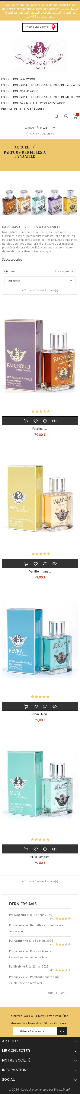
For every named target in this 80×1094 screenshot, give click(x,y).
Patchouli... (40, 429)
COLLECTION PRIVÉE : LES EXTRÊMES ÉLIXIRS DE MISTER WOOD (40, 97)
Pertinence (40, 280)
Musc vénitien (40, 857)
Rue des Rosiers (40, 951)
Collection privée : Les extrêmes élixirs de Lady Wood (40, 85)
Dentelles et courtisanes (46, 925)
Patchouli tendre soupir (45, 977)
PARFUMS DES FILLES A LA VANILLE (23, 109)
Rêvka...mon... (40, 714)
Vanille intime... (40, 571)
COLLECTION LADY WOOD (18, 79)
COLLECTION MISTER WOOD (19, 91)
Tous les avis (56, 993)
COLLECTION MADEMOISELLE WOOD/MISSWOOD (33, 103)
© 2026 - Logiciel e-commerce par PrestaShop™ (40, 1089)
